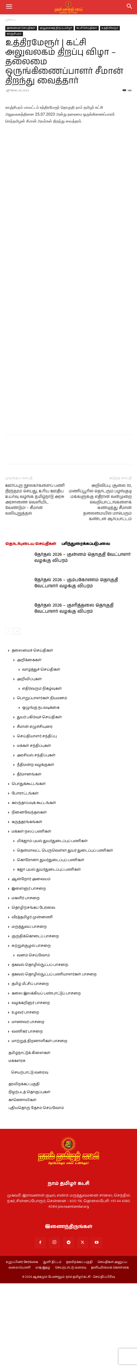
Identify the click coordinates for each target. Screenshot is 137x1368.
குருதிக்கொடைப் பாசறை (35, 1021)
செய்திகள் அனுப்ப (112, 1346)
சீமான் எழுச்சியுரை (35, 811)
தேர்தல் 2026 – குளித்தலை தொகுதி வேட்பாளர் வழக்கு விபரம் (74, 693)
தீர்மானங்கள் (29, 859)
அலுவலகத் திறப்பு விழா (56, 28)
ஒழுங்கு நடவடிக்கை (40, 792)
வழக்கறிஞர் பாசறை (31, 1087)
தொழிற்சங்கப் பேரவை (33, 992)
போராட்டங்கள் (25, 878)
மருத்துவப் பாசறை (29, 1011)
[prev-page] (8, 715)
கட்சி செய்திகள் (87, 28)
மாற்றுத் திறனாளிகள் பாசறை (39, 1126)
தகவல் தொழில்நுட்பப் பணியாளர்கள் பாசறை (54, 1059)
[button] (129, 7)
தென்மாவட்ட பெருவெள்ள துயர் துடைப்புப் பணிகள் (65, 935)
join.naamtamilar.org (73, 1291)
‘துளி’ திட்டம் (52, 1346)
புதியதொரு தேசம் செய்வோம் (36, 1193)
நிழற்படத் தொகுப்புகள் (29, 1177)
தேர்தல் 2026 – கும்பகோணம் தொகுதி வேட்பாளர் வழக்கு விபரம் (76, 667)
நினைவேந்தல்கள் (29, 897)
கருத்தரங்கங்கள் (27, 907)
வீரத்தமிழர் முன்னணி (32, 1002)
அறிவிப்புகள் (29, 764)
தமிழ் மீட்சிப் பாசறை (30, 1068)
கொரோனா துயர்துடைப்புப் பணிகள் (50, 945)
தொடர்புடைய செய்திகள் (30, 628)
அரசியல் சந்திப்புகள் (36, 840)
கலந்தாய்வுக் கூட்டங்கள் (34, 887)
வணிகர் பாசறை (27, 1116)
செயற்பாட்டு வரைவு (29, 1157)
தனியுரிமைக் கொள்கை (110, 1352)
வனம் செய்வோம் (33, 1040)
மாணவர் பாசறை (28, 1107)
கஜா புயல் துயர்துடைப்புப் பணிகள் (49, 954)
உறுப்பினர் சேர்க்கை (22, 1346)
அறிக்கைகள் (29, 745)
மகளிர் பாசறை (26, 983)
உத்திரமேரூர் (110, 28)
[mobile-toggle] (9, 7)
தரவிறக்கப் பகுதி (24, 1169)
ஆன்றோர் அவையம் (31, 964)
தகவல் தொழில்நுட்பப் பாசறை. (40, 1049)
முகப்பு (10, 19)
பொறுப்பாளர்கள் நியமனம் (42, 783)
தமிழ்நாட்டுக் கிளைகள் (29, 1137)
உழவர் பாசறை (25, 1097)
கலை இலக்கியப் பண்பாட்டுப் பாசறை (46, 1078)
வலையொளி (19, 1352)
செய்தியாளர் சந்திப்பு (37, 821)
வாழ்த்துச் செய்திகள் (41, 754)
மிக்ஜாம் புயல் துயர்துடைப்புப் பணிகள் (52, 926)
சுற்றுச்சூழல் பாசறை (31, 1030)
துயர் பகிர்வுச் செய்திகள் (39, 802)
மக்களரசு (17, 1145)
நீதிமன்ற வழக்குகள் (35, 849)
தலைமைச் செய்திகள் (21, 28)
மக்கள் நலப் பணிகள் (31, 916)
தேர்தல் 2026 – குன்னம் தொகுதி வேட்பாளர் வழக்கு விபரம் (82, 642)
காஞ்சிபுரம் (14, 34)
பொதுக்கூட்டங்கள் (29, 868)
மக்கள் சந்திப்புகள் (34, 830)
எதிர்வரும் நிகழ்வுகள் (42, 773)
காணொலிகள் (22, 1185)
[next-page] (17, 715)
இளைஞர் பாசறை (29, 973)
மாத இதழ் (42, 1352)
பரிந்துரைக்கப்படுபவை (86, 628)
